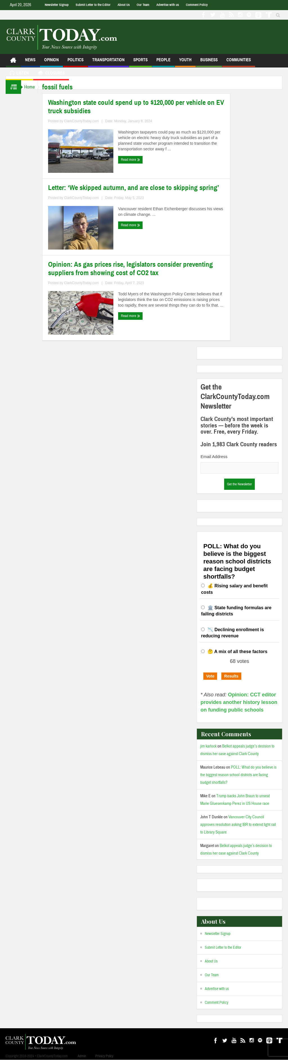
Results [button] (231, 676)
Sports (140, 62)
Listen (19, 73)
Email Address (214, 456)
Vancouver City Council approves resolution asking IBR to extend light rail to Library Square (238, 824)
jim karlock (208, 746)
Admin (82, 1056)
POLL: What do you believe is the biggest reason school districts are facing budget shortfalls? (238, 775)
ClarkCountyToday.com (86, 121)
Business (209, 62)
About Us (124, 5)
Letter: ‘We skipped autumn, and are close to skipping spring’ (138, 188)
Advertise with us (167, 5)
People (163, 62)
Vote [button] (210, 676)
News (30, 62)
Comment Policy (197, 5)
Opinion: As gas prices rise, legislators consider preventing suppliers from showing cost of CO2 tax (135, 268)
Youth (185, 62)
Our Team (143, 5)
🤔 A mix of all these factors (237, 651)
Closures (51, 73)
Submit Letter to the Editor (93, 5)
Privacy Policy (104, 1056)
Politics (75, 62)
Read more (135, 159)
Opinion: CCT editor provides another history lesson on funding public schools (239, 702)
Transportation (108, 62)
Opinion (51, 62)
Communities (238, 62)
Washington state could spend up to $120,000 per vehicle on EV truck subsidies (141, 106)
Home (32, 87)
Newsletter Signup (57, 5)
